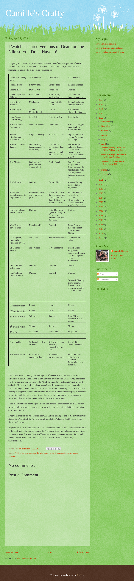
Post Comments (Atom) (26, 559)
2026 (101, 100)
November (106, 126)
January (104, 174)
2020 (101, 184)
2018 (101, 193)
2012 (101, 220)
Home (47, 552)
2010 (101, 229)
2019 (101, 189)
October (105, 130)
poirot (75, 453)
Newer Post (12, 552)
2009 (101, 233)
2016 (101, 202)
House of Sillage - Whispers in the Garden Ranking (113, 156)
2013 (101, 215)
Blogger (79, 575)
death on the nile (36, 453)
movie (69, 453)
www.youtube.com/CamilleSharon (110, 52)
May (103, 139)
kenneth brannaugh (57, 453)
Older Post (83, 552)
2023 (101, 113)
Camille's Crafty (34, 13)
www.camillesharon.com (106, 44)
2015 (101, 207)
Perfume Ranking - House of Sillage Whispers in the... (113, 149)
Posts (100, 274)
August (104, 135)
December (105, 122)
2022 (101, 118)
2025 (101, 104)
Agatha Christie (21, 453)
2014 (101, 211)
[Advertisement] (112, 74)
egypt (46, 453)
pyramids (12, 456)
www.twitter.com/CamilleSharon (109, 48)
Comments (103, 279)
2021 (101, 180)
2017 (101, 198)
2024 (101, 109)
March (104, 170)
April (103, 144)
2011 (101, 225)
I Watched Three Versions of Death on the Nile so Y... (112, 162)
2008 (101, 238)
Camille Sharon (121, 251)
